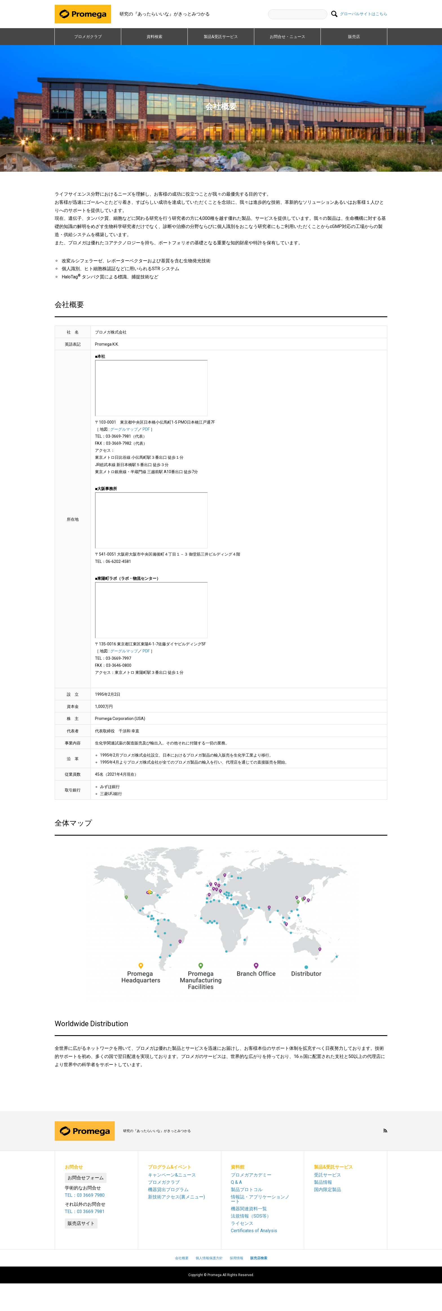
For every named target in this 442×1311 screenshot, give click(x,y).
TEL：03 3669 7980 (85, 1195)
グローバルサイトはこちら (363, 14)
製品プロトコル (246, 1189)
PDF (146, 429)
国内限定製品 (327, 1189)
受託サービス (327, 1175)
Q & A (236, 1182)
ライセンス (242, 1223)
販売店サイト (81, 1223)
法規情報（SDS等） (251, 1216)
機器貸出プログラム (168, 1189)
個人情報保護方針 (209, 1258)
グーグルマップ (124, 429)
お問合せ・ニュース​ (287, 36)
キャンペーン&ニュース (172, 1175)
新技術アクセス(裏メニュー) (176, 1197)
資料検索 (154, 36)
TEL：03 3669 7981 (85, 1211)
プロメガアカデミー (251, 1175)
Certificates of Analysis (254, 1230)
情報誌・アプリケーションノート (260, 1199)
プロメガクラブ (88, 36)
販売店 (354, 36)
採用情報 (236, 1258)
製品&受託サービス (223, 36)
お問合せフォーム (86, 1177)
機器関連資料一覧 (249, 1208)
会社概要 (182, 1258)
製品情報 (323, 1182)
